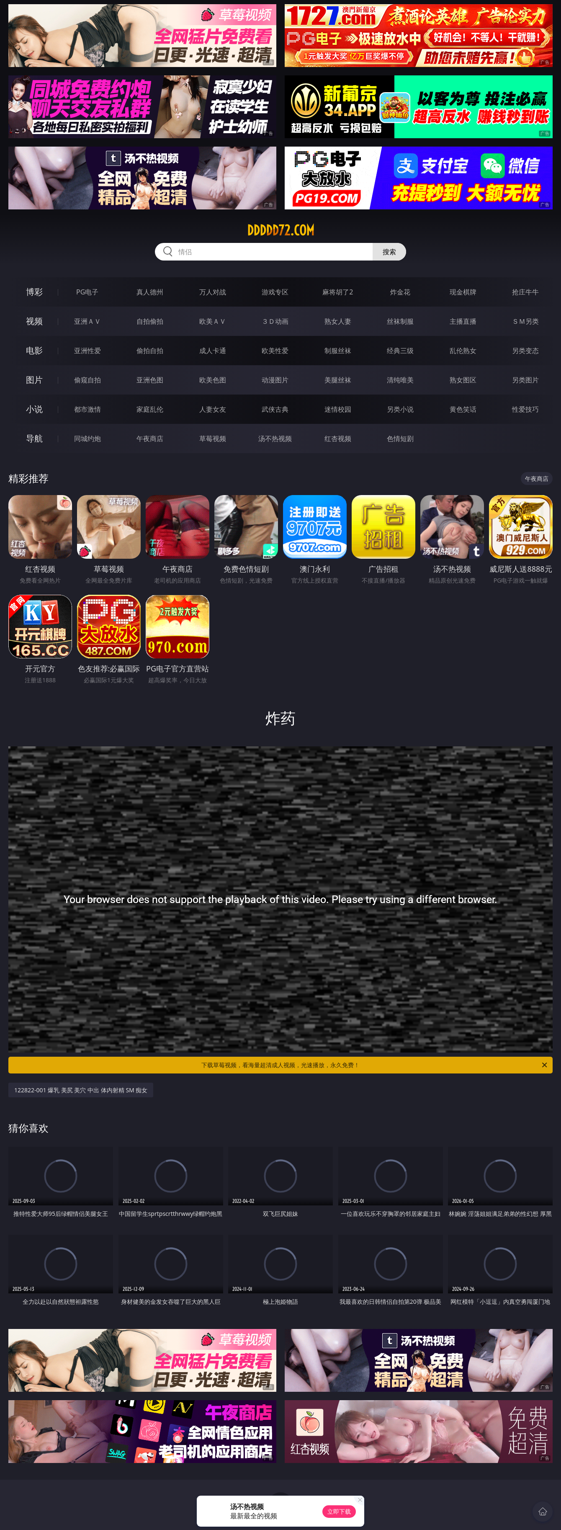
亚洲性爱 (87, 350)
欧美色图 (212, 379)
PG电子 (87, 292)
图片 (34, 379)
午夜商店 (149, 438)
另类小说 (400, 409)
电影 (34, 350)
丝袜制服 (400, 321)
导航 (34, 438)
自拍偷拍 (149, 321)
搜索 (389, 251)
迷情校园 (337, 409)
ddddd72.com (280, 230)
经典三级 (400, 350)
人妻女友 (212, 409)
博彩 (34, 291)
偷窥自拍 (87, 379)
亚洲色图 (149, 379)
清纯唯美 (400, 379)
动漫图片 (275, 379)
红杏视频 (337, 438)
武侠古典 (275, 409)
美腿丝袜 (337, 379)
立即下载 (339, 1511)
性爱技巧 (525, 409)
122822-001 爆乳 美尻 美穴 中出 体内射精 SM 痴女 (80, 1090)
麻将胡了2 (337, 292)
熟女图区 (463, 379)
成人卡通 (212, 350)
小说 (34, 409)
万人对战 (212, 292)
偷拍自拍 (149, 350)
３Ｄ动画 (275, 321)
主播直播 (463, 321)
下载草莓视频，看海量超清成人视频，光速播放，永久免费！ (374, 1065)
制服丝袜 (337, 350)
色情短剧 (400, 438)
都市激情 (87, 409)
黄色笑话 (463, 409)
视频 (34, 321)
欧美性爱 (275, 350)
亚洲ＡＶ (87, 321)
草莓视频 (212, 438)
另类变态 (525, 350)
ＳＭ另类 (525, 321)
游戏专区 (275, 292)
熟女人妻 (337, 321)
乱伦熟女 (463, 350)
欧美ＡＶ (212, 321)
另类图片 (525, 379)
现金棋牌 (463, 292)
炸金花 (400, 292)
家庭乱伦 (149, 409)
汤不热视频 (275, 438)
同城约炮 (87, 438)
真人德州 (149, 292)
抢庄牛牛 (525, 292)
